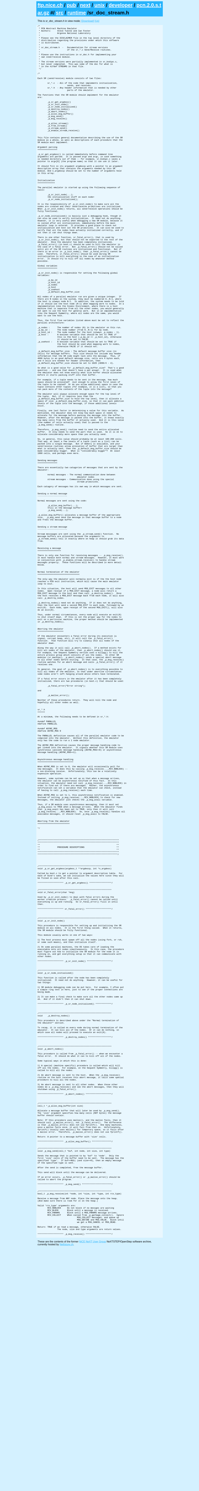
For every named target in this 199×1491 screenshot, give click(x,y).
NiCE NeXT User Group (92, 1484)
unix (99, 5)
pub (71, 5)
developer (120, 5)
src (59, 13)
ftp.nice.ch (50, 5)
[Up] (97, 21)
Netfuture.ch (66, 1487)
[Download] (87, 21)
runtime (76, 13)
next (85, 5)
